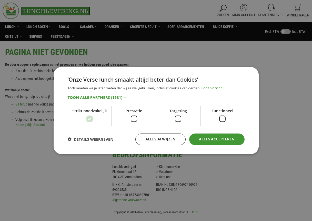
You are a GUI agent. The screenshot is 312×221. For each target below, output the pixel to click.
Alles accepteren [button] (217, 139)
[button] (156, 97)
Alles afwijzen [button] (160, 139)
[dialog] (156, 110)
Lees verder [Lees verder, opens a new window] (211, 87)
